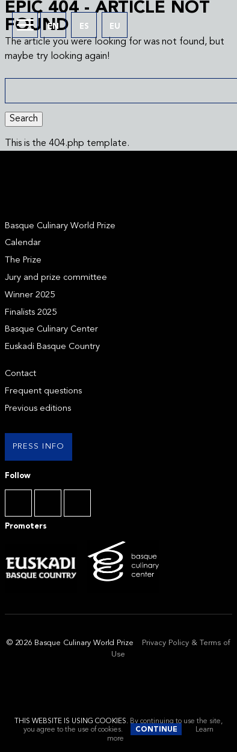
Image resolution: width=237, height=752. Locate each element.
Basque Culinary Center (51, 329)
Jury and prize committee (56, 277)
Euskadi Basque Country (52, 346)
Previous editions (38, 408)
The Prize (23, 260)
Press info (39, 446)
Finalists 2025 (31, 312)
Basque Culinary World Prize (60, 226)
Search (24, 119)
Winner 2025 (30, 295)
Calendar (23, 242)
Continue (156, 729)
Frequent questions (43, 391)
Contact (20, 373)
